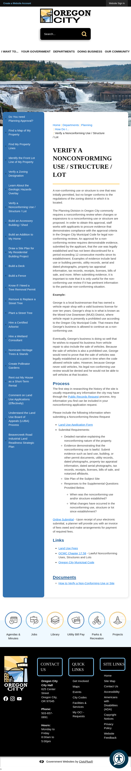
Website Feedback (110, 735)
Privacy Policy (108, 726)
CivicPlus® (86, 761)
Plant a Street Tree (21, 312)
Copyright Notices (110, 716)
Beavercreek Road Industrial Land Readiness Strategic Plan (21, 440)
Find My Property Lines (19, 146)
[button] (85, 33)
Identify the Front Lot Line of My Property (22, 159)
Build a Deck (17, 265)
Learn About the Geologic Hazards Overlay (20, 189)
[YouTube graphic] (19, 698)
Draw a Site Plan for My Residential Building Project (21, 252)
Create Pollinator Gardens (19, 365)
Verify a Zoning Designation (18, 173)
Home (56, 125)
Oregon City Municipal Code (76, 562)
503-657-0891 (47, 715)
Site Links (114, 664)
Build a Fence (17, 275)
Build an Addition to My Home (21, 236)
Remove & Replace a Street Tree (22, 301)
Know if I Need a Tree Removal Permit (22, 287)
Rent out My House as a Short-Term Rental (21, 381)
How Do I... (62, 129)
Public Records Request (83, 396)
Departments (71, 125)
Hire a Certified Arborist (18, 324)
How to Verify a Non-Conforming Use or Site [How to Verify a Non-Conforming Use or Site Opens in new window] (86, 583)
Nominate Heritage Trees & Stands (21, 351)
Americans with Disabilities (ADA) (111, 703)
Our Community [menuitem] (117, 51)
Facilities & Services (79, 704)
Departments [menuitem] (64, 51)
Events (77, 692)
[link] (117, 3)
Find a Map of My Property (20, 132)
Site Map (109, 681)
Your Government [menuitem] (36, 51)
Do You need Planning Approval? (21, 118)
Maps (76, 686)
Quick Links (78, 667)
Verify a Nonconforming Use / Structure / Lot (22, 207)
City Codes (80, 697)
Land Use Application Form (76, 424)
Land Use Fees (68, 548)
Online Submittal (63, 519)
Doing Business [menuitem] (89, 51)
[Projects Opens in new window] (117, 623)
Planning (86, 125)
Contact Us (111, 686)
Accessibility (112, 691)
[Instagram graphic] (12, 698)
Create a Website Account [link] (17, 3)
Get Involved (81, 681)
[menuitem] (23, 119)
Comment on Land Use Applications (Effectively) (20, 399)
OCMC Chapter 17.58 (72, 553)
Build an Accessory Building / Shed (21, 222)
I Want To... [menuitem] (9, 51)
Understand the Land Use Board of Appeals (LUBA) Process (22, 418)
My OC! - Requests (79, 714)
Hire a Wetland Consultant (18, 338)
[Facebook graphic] (5, 698)
